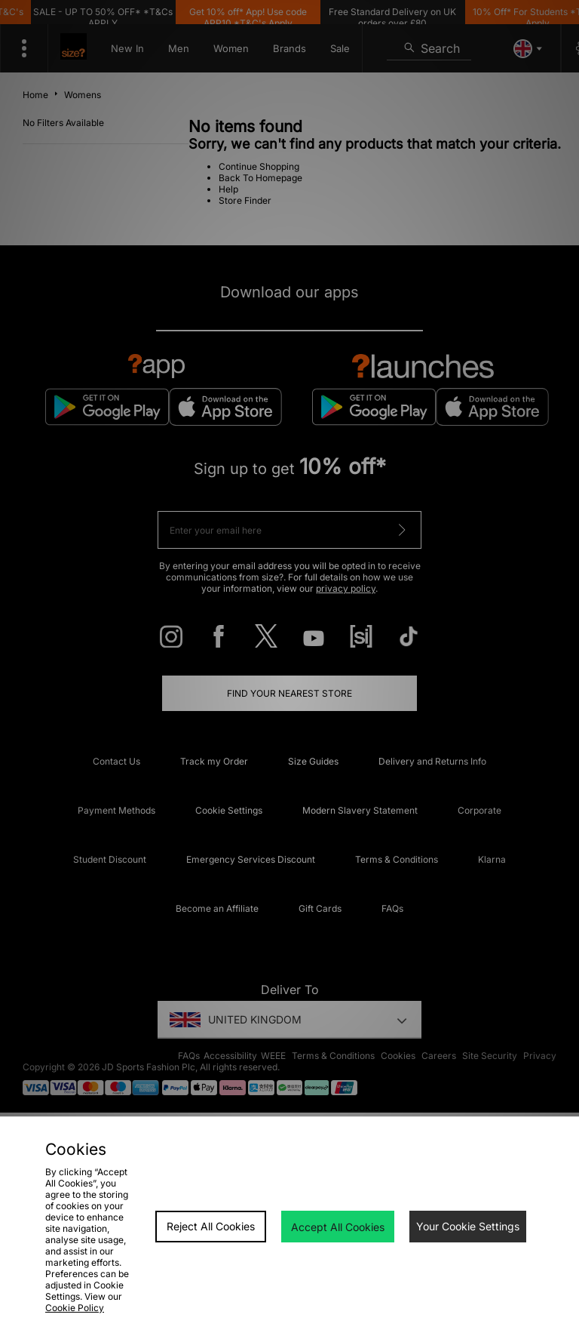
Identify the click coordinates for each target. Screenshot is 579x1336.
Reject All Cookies (211, 1226)
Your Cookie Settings (467, 1226)
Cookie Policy (74, 1307)
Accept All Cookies (337, 1227)
